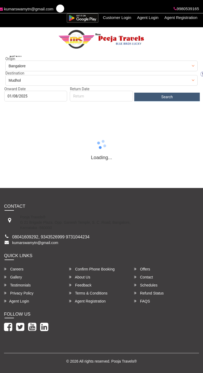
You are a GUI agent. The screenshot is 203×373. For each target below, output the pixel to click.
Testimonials (17, 285)
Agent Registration (180, 17)
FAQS (142, 301)
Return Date (79, 89)
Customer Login (117, 17)
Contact (143, 277)
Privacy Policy (18, 293)
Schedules (146, 285)
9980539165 (186, 8)
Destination (14, 73)
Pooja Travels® (124, 361)
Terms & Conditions (88, 293)
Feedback (80, 285)
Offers (142, 269)
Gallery (13, 277)
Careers (14, 269)
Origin (10, 59)
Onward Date (15, 89)
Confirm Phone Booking (92, 269)
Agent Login (148, 17)
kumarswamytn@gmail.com (35, 243)
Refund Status (149, 293)
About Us (79, 277)
